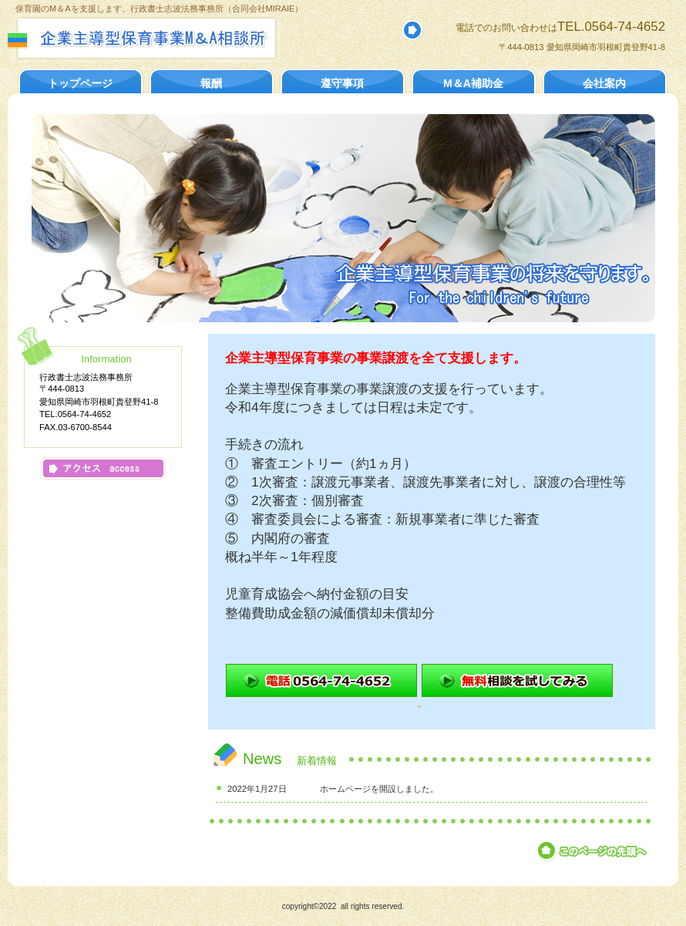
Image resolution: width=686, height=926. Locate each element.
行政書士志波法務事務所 (175, 38)
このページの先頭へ (593, 851)
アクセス (103, 468)
